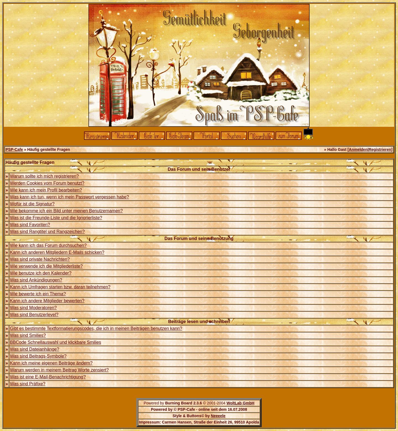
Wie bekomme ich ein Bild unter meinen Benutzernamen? (66, 210)
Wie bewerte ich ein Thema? (38, 293)
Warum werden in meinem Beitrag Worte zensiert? (59, 370)
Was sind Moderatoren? (33, 307)
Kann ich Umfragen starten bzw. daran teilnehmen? (60, 287)
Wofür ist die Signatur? (32, 204)
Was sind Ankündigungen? (36, 280)
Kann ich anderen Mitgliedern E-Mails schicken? (57, 252)
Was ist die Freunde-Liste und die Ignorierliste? (56, 217)
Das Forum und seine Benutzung (199, 238)
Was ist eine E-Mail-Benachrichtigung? (48, 377)
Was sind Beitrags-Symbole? (38, 356)
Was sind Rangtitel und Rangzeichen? (47, 231)
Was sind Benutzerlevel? (34, 314)
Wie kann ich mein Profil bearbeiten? (46, 190)
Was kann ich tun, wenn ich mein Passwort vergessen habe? (69, 197)
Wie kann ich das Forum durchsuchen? (48, 245)
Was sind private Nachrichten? (40, 259)
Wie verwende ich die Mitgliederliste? (46, 266)
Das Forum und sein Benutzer (199, 169)
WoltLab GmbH (240, 403)
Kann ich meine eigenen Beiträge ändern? (51, 363)
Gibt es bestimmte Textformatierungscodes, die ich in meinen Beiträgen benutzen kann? (96, 328)
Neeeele (218, 416)
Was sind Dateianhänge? (34, 349)
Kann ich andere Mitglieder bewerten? (47, 300)
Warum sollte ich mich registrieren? (44, 176)
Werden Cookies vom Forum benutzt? (47, 183)
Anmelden (358, 149)
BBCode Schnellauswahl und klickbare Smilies (55, 342)
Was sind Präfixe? (27, 383)
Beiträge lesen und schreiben (199, 321)
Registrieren (380, 149)
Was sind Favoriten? (30, 224)
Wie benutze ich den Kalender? (40, 273)
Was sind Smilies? (28, 335)
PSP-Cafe (14, 149)
